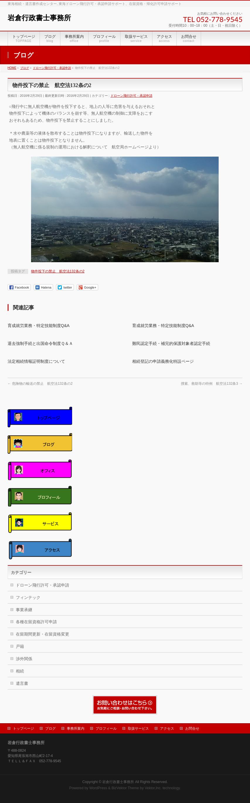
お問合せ (192, 728)
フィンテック (28, 597)
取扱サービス (138, 728)
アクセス (167, 728)
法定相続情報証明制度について (36, 361)
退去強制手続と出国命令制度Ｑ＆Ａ (40, 343)
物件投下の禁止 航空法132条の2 (58, 271)
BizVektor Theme (125, 788)
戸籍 (20, 646)
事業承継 (24, 609)
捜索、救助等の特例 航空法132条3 (211, 384)
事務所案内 (75, 728)
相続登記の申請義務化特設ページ (163, 361)
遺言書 (22, 683)
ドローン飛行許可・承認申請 (131, 95)
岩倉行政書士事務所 (39, 18)
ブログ (50, 728)
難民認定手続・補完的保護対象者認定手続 (171, 343)
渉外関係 (24, 658)
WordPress (98, 788)
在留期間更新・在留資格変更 (42, 634)
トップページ (23, 728)
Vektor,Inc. (153, 788)
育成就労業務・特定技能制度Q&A (39, 325)
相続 (20, 671)
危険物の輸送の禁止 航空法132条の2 (40, 384)
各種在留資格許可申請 (36, 621)
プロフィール (106, 728)
